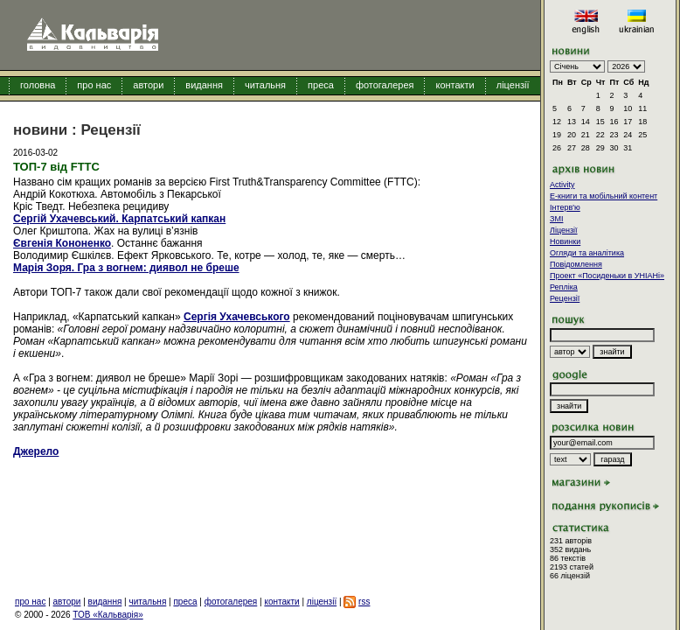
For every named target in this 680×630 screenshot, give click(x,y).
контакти (454, 85)
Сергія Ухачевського (237, 317)
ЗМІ (556, 218)
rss (364, 601)
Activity (562, 184)
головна (37, 85)
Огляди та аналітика (587, 252)
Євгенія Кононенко (62, 243)
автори (148, 85)
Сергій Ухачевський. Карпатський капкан (119, 219)
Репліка (564, 287)
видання (204, 85)
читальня (265, 85)
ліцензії (513, 85)
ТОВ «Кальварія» (107, 615)
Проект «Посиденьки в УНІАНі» (607, 275)
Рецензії (564, 298)
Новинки (565, 241)
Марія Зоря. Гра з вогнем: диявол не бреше (126, 268)
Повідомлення (576, 264)
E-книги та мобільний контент (603, 196)
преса (321, 85)
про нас (94, 85)
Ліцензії (564, 230)
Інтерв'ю (565, 207)
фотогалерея (385, 85)
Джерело (36, 451)
